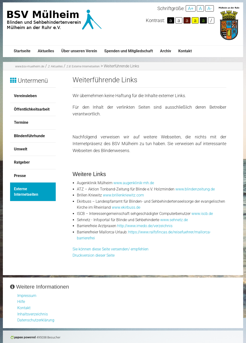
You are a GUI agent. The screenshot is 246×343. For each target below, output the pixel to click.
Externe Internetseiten (83, 66)
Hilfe (21, 301)
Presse (20, 175)
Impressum (26, 295)
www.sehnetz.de (174, 220)
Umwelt (20, 149)
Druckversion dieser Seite (94, 255)
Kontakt (185, 51)
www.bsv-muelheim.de (29, 66)
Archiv (165, 51)
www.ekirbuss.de (126, 207)
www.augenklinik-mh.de (133, 183)
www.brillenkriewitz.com (123, 195)
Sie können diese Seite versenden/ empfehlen (110, 249)
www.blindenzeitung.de (195, 189)
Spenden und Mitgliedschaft (128, 51)
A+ (190, 8)
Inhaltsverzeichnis (32, 314)
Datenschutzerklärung (35, 320)
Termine (21, 122)
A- (209, 8)
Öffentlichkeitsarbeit (31, 109)
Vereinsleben (25, 96)
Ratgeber (22, 162)
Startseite (22, 51)
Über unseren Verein (79, 51)
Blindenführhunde (29, 136)
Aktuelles (46, 51)
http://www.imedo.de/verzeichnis (144, 226)
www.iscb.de (202, 213)
